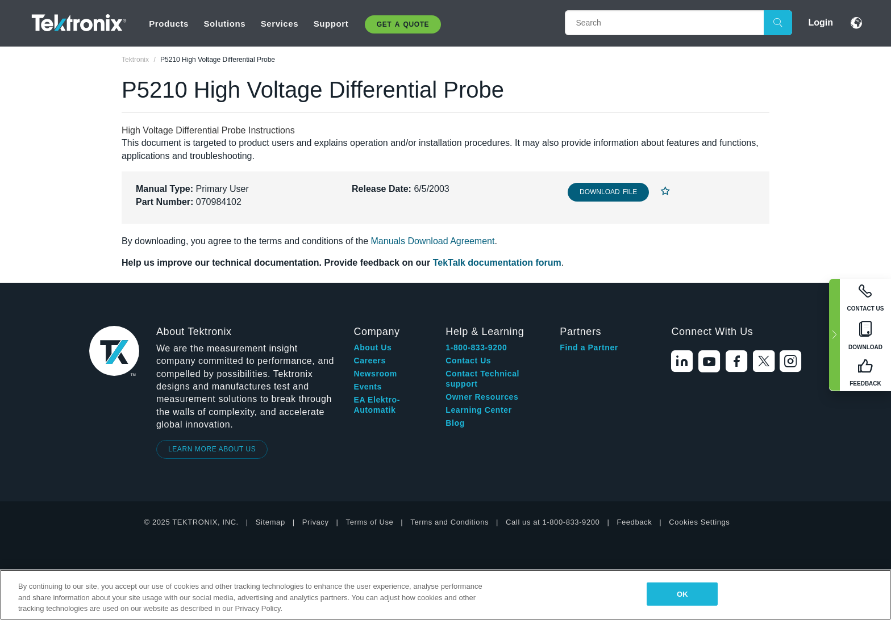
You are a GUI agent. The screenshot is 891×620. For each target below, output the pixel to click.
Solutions (224, 23)
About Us (372, 347)
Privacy (315, 522)
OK (682, 593)
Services (280, 23)
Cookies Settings (699, 522)
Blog (455, 423)
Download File (608, 192)
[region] (445, 594)
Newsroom (375, 373)
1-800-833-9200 (476, 347)
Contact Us (468, 360)
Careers (369, 360)
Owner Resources (482, 396)
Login (820, 22)
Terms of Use (370, 522)
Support (331, 23)
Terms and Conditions (449, 522)
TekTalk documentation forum (497, 262)
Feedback (634, 522)
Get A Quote (403, 24)
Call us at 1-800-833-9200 (552, 522)
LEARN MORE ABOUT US (212, 449)
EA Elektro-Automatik (376, 404)
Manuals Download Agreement (433, 241)
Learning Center (478, 409)
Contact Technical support (482, 378)
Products (169, 23)
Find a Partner (589, 347)
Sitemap (270, 522)
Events (367, 386)
